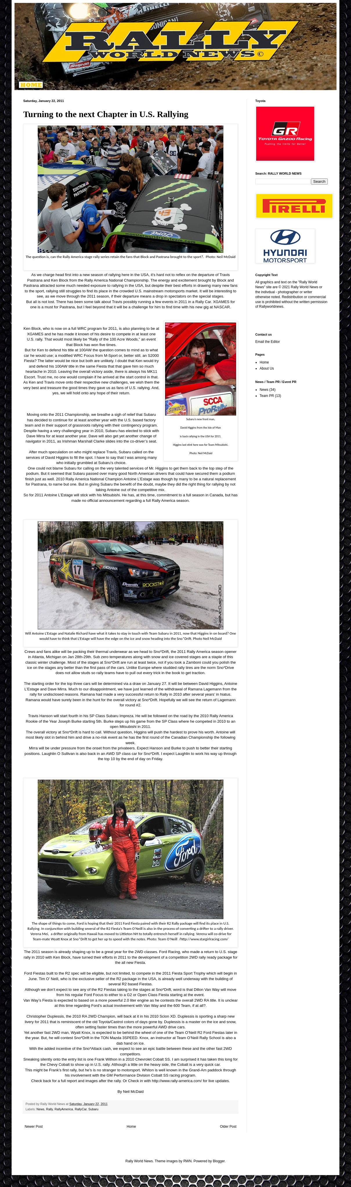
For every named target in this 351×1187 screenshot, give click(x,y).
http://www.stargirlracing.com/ (204, 939)
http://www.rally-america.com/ (177, 1081)
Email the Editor (267, 342)
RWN (187, 1161)
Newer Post (34, 1127)
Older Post (228, 1127)
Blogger (219, 1161)
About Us (267, 368)
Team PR (267, 396)
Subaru (93, 1109)
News (40, 1109)
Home (131, 1127)
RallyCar (81, 1109)
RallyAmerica (64, 1109)
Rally (49, 1109)
